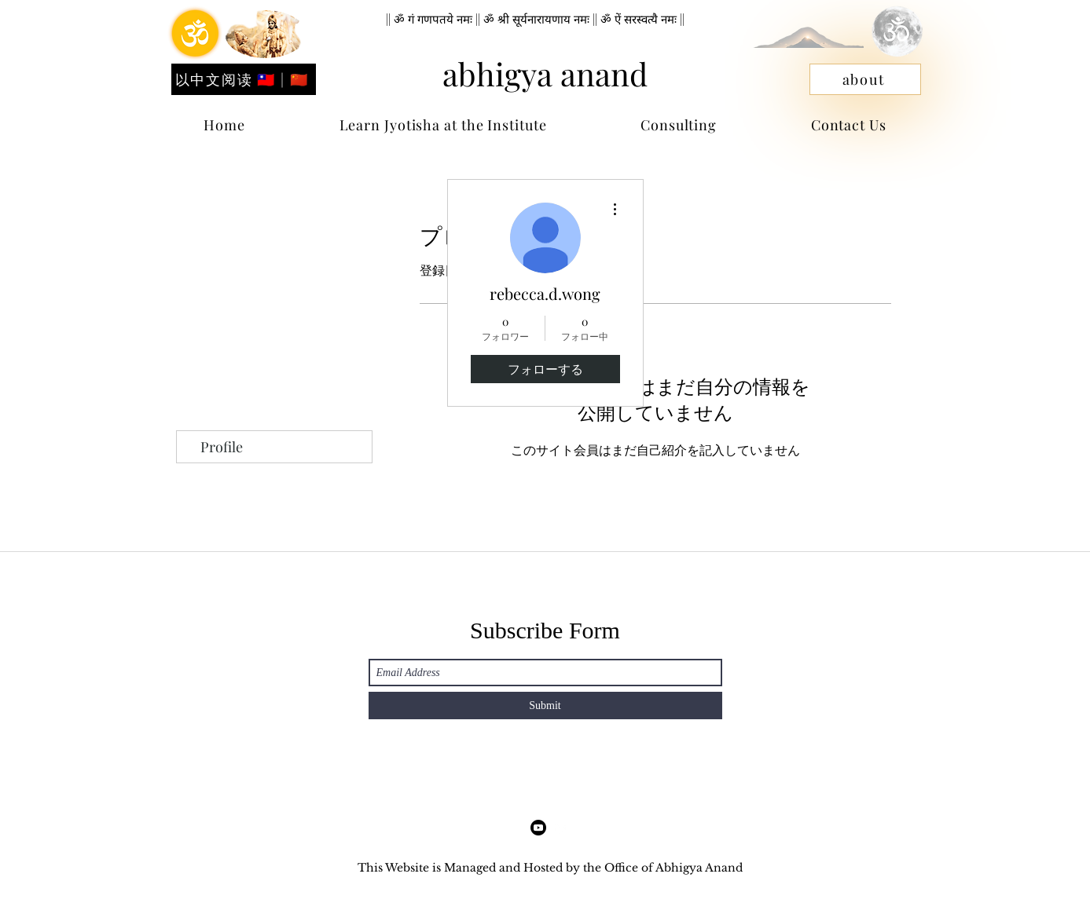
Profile (221, 446)
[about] (865, 79)
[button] (848, 125)
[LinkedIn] (562, 827)
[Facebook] (538, 827)
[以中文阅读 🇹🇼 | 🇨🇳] (243, 79)
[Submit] (545, 705)
